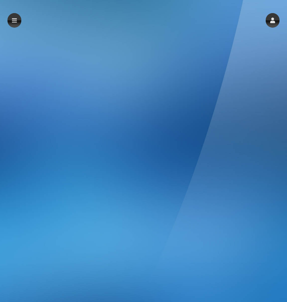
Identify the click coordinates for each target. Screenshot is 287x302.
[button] (273, 20)
